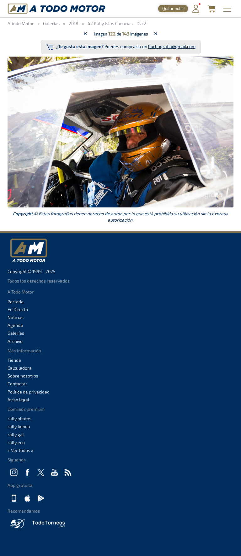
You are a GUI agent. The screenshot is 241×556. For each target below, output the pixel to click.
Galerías (16, 333)
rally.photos (19, 418)
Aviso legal (18, 399)
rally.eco (16, 442)
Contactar (17, 383)
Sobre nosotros (23, 375)
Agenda (15, 325)
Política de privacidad (29, 391)
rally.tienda (19, 426)
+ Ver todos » (20, 450)
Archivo (15, 341)
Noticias (16, 317)
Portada (16, 301)
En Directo (18, 309)
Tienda (14, 360)
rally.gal (16, 434)
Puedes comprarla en (120, 47)
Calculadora (20, 368)
